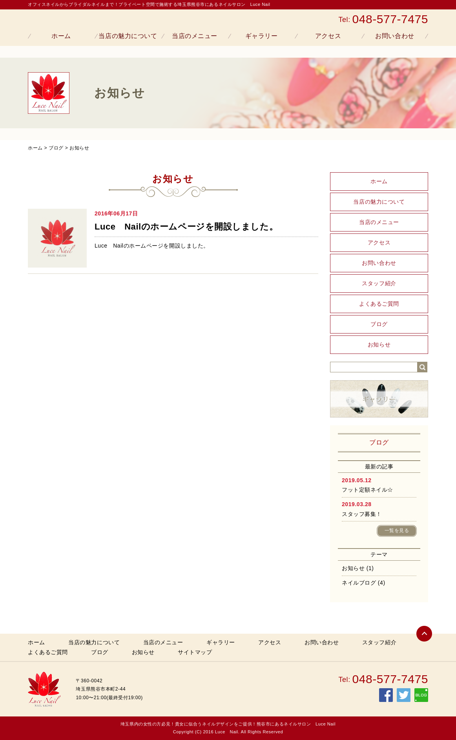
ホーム (61, 36)
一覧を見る (397, 530)
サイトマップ (195, 652)
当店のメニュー (194, 36)
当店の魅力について (127, 36)
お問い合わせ (394, 36)
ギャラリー (261, 36)
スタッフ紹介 (379, 283)
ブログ (56, 148)
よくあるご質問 (379, 304)
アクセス (328, 36)
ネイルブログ (359, 583)
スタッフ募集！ (362, 514)
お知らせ (79, 148)
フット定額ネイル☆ (367, 490)
